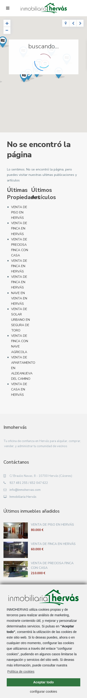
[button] (27, 78)
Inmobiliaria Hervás (23, 497)
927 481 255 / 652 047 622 (29, 483)
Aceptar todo (43, 682)
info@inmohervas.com (25, 490)
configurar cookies (43, 691)
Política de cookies (21, 671)
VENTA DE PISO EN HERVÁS (19, 212)
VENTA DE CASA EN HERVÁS (19, 389)
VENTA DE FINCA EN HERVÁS (19, 228)
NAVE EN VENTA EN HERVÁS (19, 298)
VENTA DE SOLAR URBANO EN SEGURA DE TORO (20, 320)
